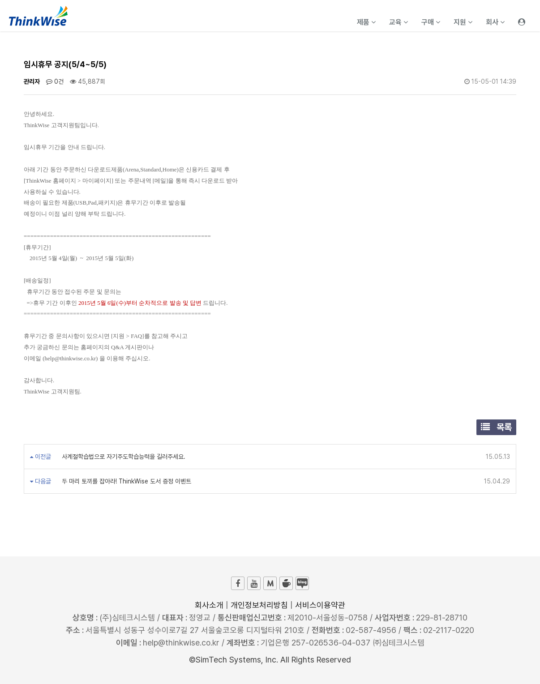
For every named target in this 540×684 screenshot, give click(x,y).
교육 (398, 22)
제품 (366, 22)
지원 (463, 22)
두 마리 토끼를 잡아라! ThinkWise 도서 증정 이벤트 (125, 481)
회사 (495, 22)
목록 (496, 427)
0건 (55, 81)
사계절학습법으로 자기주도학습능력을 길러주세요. (122, 456)
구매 (430, 22)
